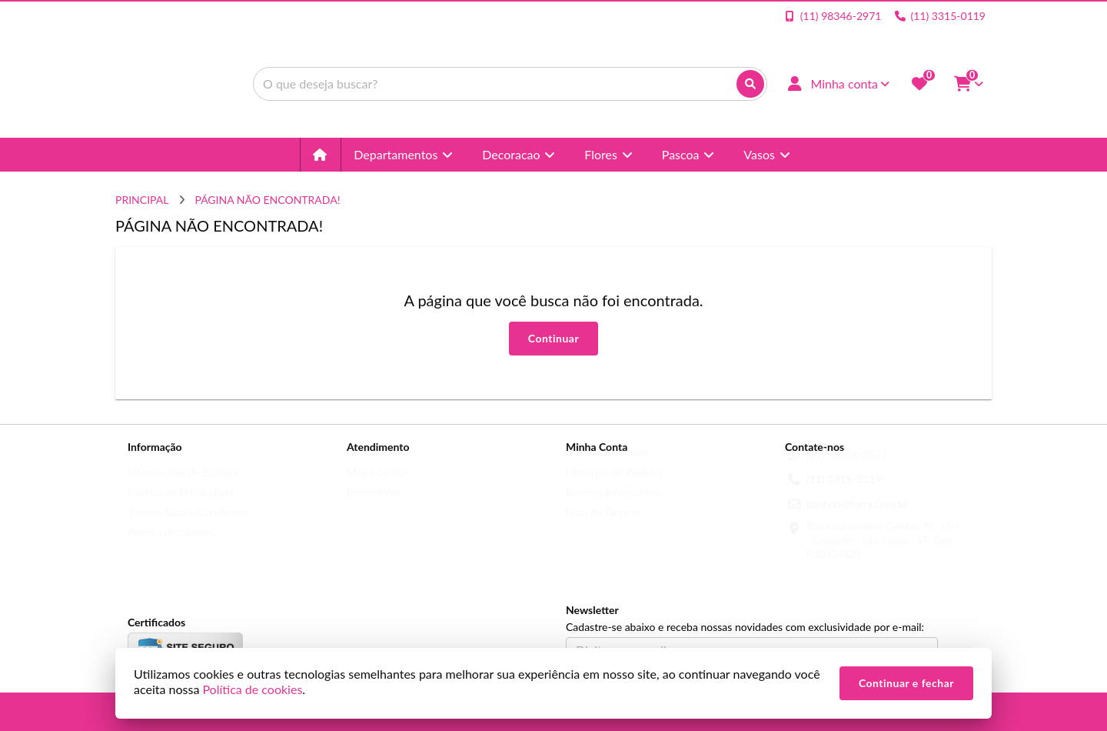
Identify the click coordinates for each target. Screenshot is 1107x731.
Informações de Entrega (183, 486)
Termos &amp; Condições (188, 526)
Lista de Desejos (604, 526)
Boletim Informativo (613, 506)
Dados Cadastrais (606, 466)
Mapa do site (377, 486)
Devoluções (374, 506)
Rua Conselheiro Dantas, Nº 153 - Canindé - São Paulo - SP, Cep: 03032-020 (882, 554)
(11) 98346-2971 (847, 469)
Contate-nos (376, 466)
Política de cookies (171, 546)
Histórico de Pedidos (614, 486)
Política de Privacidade (181, 506)
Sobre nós (151, 466)
